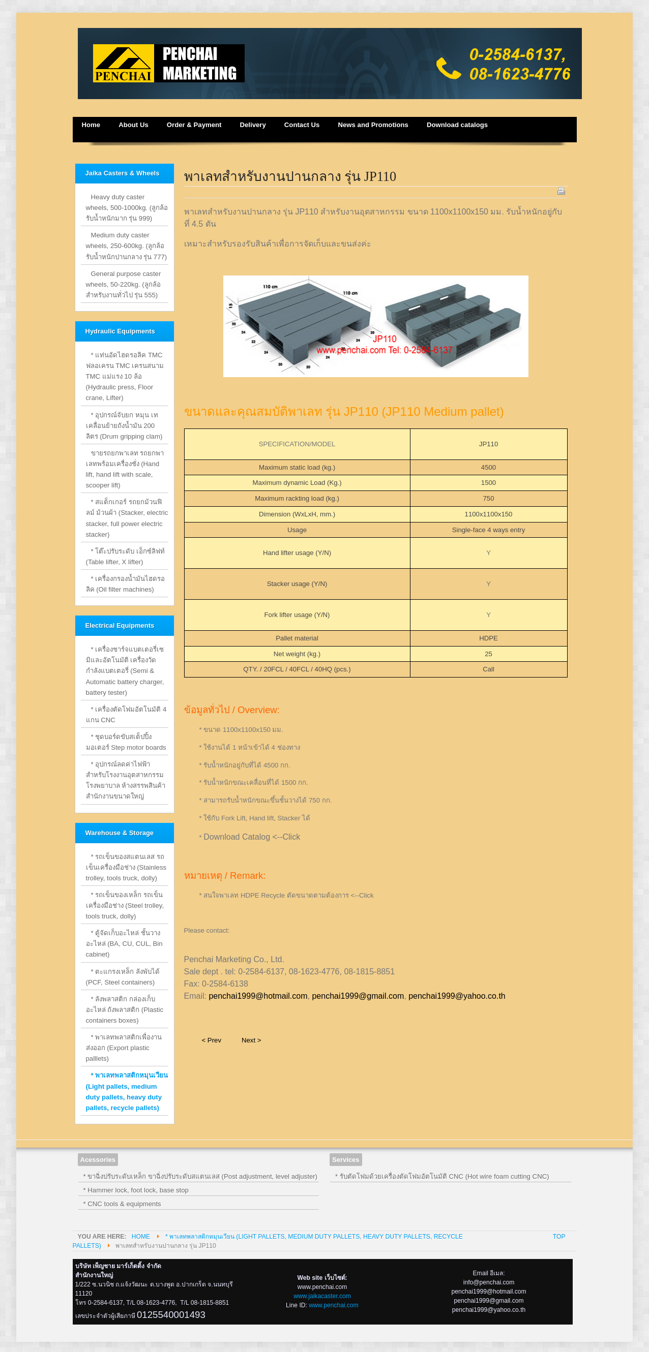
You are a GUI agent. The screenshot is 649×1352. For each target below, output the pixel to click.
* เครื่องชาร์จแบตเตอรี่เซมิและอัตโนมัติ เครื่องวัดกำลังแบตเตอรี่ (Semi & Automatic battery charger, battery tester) (125, 671)
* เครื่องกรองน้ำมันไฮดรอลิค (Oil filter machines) (125, 584)
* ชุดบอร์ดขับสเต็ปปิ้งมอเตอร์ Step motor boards (126, 742)
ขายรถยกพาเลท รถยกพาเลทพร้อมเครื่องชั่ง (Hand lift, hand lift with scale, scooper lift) (125, 469)
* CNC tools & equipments (122, 1204)
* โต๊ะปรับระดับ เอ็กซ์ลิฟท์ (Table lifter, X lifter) (125, 556)
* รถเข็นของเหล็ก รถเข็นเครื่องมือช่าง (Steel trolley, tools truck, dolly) (125, 905)
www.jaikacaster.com (322, 1296)
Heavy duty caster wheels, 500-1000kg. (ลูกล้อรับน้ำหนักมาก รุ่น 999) (127, 207)
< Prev (211, 1040)
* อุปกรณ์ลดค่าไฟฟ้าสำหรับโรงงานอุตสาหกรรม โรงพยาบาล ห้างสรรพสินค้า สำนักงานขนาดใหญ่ (126, 780)
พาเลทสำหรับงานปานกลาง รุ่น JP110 (290, 176)
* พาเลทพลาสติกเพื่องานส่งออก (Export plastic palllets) (124, 1047)
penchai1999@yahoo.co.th (457, 996)
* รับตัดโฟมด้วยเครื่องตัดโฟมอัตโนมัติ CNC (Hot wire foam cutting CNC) (442, 1176)
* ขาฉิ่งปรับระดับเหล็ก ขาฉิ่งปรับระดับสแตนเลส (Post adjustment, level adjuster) (200, 1176)
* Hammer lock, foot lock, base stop (136, 1190)
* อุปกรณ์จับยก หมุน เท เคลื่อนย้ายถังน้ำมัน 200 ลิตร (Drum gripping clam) (124, 425)
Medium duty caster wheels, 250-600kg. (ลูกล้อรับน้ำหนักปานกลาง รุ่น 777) (126, 245)
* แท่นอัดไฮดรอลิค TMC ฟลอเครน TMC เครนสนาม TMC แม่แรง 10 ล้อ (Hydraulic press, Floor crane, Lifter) (125, 376)
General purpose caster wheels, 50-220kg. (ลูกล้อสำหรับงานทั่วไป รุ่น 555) (123, 284)
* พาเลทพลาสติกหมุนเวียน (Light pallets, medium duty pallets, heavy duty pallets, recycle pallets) (127, 1091)
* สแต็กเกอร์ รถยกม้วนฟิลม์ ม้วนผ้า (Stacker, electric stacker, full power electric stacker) (127, 518)
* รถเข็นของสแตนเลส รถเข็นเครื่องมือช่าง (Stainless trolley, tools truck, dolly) (126, 867)
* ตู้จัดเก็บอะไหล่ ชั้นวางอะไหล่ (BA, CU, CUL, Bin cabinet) (124, 943)
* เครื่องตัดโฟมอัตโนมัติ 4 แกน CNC (126, 714)
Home (141, 1236)
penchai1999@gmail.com (358, 996)
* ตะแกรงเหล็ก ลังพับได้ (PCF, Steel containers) (123, 977)
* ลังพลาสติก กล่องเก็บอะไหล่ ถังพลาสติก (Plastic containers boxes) (125, 1009)
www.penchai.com (334, 1305)
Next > (251, 1040)
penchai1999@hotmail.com (258, 996)
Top (559, 1236)
